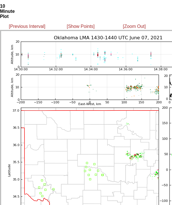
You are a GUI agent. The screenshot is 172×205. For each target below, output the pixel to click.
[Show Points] (81, 26)
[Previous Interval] (27, 26)
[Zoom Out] (134, 26)
